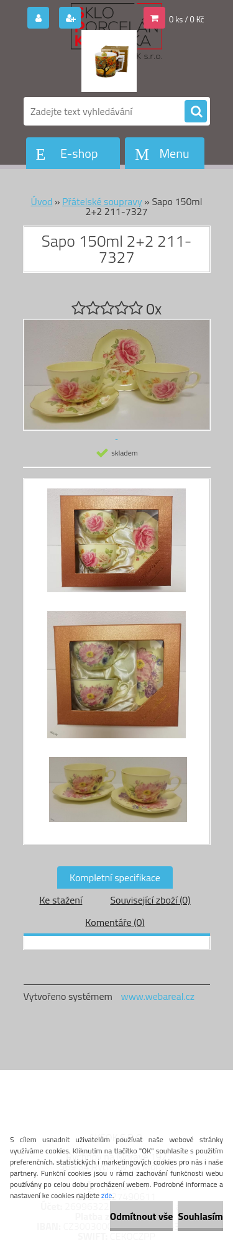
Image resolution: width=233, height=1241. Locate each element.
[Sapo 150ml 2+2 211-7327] (116, 546)
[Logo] (109, 61)
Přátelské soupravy (102, 201)
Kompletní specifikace (115, 877)
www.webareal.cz (157, 996)
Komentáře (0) (114, 922)
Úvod (42, 201)
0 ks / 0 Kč (186, 19)
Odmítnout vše (141, 1216)
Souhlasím (200, 1216)
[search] (196, 112)
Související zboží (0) (150, 899)
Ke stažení (60, 899)
